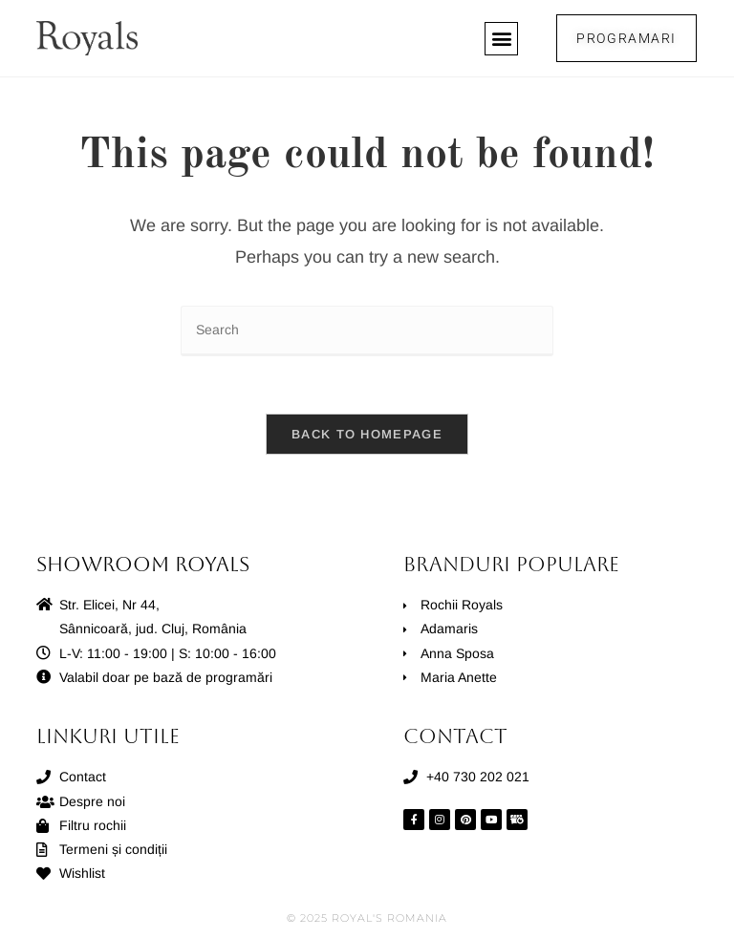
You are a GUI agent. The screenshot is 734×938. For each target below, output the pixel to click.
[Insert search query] (367, 331)
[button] (501, 38)
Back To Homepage (367, 434)
